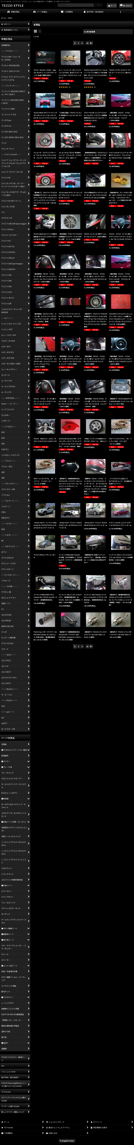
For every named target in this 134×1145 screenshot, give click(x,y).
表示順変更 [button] (89, 31)
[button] (120, 12)
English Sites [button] (67, 1140)
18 (87, 43)
